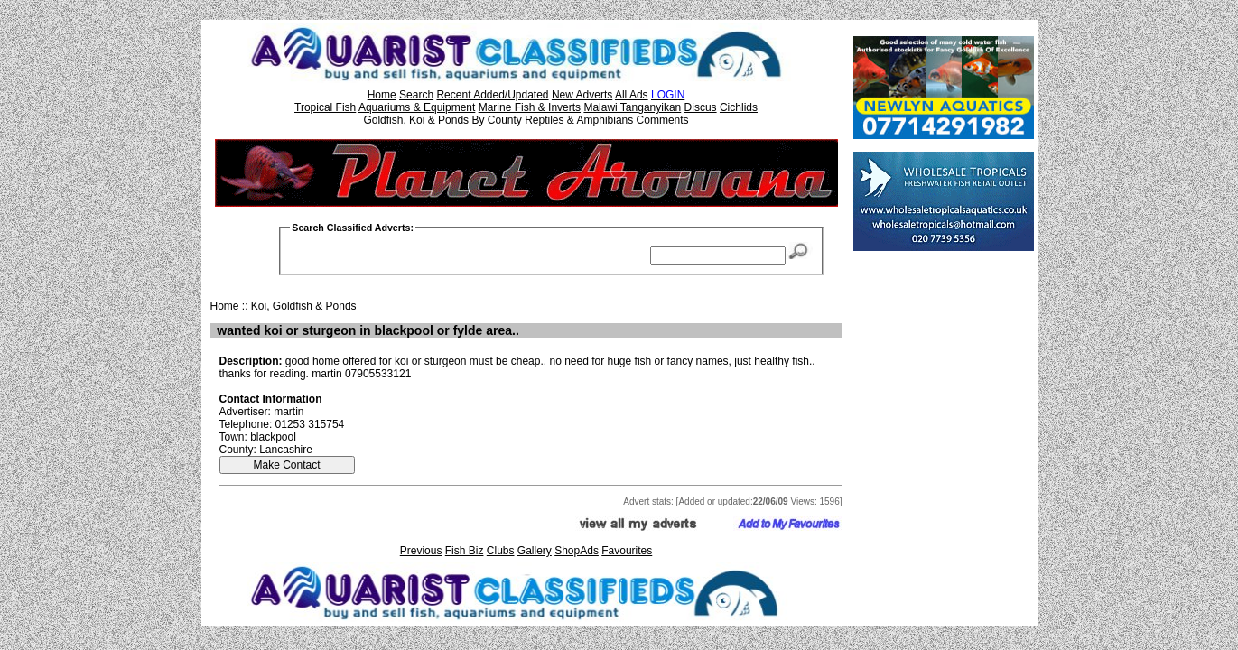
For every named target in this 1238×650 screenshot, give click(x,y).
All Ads (631, 94)
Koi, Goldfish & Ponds (304, 306)
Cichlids (739, 107)
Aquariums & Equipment (416, 107)
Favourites (626, 550)
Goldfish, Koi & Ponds (416, 120)
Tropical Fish (325, 107)
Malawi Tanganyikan (632, 107)
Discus (700, 107)
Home (382, 94)
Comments (663, 120)
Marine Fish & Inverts (530, 107)
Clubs (501, 550)
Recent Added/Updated (492, 94)
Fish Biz (464, 550)
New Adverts (582, 94)
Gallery (534, 550)
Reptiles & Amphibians (579, 120)
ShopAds (576, 550)
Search (416, 94)
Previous (421, 550)
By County (496, 120)
